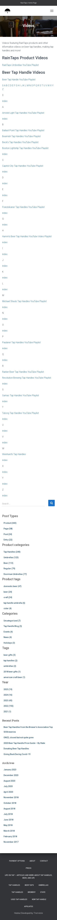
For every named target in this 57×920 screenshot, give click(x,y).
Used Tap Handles (19, 899)
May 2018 (8, 825)
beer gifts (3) (10, 655)
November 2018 (11, 797)
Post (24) (8, 534)
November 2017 (11, 842)
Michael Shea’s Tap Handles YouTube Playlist (24, 301)
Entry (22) (8, 540)
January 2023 (10, 769)
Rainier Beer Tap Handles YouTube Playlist (23, 371)
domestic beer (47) (12, 586)
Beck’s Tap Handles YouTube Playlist (20, 142)
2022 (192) (8, 706)
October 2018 (10, 803)
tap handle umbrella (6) (14, 603)
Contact (44, 861)
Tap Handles (14, 885)
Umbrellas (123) (11, 557)
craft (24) (8, 597)
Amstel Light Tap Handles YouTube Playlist (23, 112)
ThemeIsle (38, 913)
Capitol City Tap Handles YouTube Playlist (22, 165)
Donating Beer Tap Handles (16, 748)
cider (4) (8, 608)
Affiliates (28, 906)
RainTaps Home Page (28, 3)
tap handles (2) (10, 660)
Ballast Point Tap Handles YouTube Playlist (23, 130)
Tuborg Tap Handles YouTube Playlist (20, 413)
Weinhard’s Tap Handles (14, 454)
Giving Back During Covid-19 (17, 754)
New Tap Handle (39, 899)
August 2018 (9, 809)
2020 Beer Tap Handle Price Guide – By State (24, 743)
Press (28, 868)
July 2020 (8, 786)
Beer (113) (8, 563)
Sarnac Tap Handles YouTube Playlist (20, 395)
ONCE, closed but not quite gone (19, 737)
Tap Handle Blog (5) (13, 626)
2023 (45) (8, 700)
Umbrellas (43, 885)
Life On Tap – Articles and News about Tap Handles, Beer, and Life (28, 876)
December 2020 (11, 775)
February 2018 (10, 836)
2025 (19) (8, 689)
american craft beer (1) (14, 677)
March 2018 (9, 831)
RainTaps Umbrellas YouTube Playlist (20, 65)
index (4, 101)
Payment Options (17, 861)
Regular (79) (9, 568)
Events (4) (8, 632)
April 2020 (8, 792)
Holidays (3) (9, 643)
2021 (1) (7, 711)
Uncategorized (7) (12, 621)
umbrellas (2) (10, 666)
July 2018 (8, 814)
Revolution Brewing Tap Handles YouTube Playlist (26, 377)
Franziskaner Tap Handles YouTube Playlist (23, 207)
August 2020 (9, 781)
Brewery (32, 892)
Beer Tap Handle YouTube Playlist (18, 79)
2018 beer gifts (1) (12, 672)
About (32, 861)
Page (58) (8, 528)
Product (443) (10, 523)
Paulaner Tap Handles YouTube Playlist (21, 342)
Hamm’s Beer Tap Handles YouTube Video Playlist (27, 236)
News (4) (8, 637)
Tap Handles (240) (12, 552)
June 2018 (8, 820)
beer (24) (8, 592)
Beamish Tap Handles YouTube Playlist (21, 136)
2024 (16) (8, 695)
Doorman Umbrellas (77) (15, 574)
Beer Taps (29, 885)
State (42, 892)
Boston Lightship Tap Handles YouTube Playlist (25, 148)
